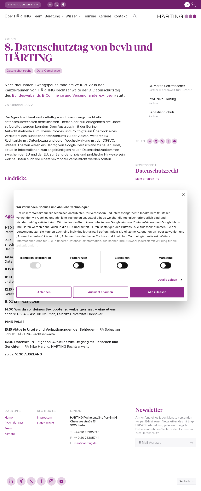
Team (37, 16)
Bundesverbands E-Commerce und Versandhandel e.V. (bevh (63, 95)
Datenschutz (45, 423)
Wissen (72, 16)
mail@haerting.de (85, 443)
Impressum (44, 418)
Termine (89, 16)
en (193, 4)
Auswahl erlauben (100, 292)
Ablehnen (43, 292)
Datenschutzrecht (157, 170)
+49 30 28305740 (87, 432)
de (187, 4)
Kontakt (120, 16)
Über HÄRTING (18, 16)
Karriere (104, 16)
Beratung (52, 16)
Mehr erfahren (144, 179)
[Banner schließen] (183, 194)
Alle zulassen (157, 292)
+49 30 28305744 (87, 438)
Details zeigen (167, 279)
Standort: (13, 4)
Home (9, 418)
